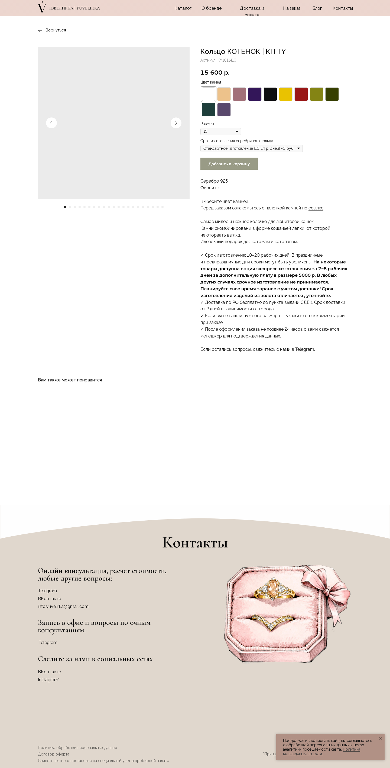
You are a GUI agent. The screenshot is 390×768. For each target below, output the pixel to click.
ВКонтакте (49, 671)
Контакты (343, 8)
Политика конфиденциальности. (321, 751)
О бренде (212, 8)
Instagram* (49, 679)
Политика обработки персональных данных (77, 747)
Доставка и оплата (252, 12)
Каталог (182, 8)
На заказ (292, 8)
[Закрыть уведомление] (380, 738)
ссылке (315, 208)
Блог (317, 8)
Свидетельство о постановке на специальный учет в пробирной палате (103, 761)
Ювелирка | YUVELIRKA (74, 8)
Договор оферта (53, 754)
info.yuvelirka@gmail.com (63, 606)
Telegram (304, 349)
